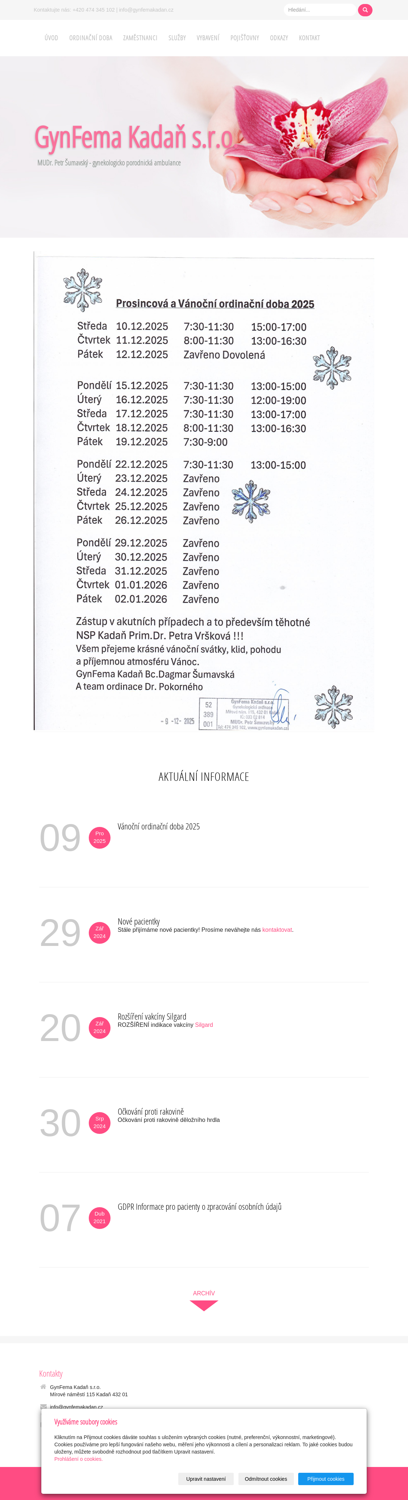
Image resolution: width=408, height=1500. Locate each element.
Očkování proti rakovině (151, 1111)
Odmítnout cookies (266, 1479)
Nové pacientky (139, 921)
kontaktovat (277, 930)
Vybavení (208, 38)
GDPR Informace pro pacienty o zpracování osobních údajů (200, 1206)
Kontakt (309, 38)
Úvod (51, 38)
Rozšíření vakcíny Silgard (152, 1016)
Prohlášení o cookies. (78, 1459)
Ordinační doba (90, 38)
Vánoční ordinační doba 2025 (159, 826)
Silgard (204, 1025)
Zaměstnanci (140, 38)
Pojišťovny (244, 38)
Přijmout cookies (326, 1479)
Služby (177, 38)
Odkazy (279, 38)
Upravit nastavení (206, 1479)
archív (204, 1293)
